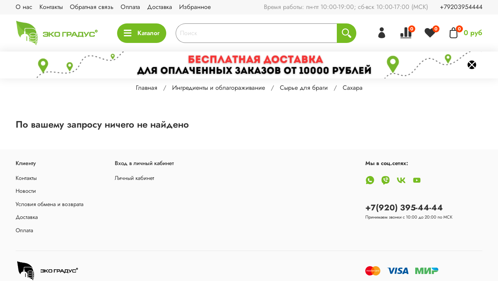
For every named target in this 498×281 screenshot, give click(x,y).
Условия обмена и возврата (50, 204)
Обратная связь (92, 6)
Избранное (195, 6)
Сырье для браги (304, 87)
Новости (26, 191)
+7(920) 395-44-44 (404, 207)
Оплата (130, 6)
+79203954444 (461, 6)
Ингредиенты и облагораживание (218, 87)
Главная (146, 87)
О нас (24, 6)
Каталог (142, 32)
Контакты (51, 6)
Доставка (159, 6)
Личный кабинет (134, 178)
